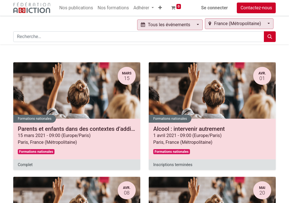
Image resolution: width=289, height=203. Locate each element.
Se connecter (214, 7)
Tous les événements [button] (166, 24)
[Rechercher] (270, 36)
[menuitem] (76, 8)
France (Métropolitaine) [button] (235, 23)
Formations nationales (34, 119)
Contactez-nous (256, 7)
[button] (160, 8)
